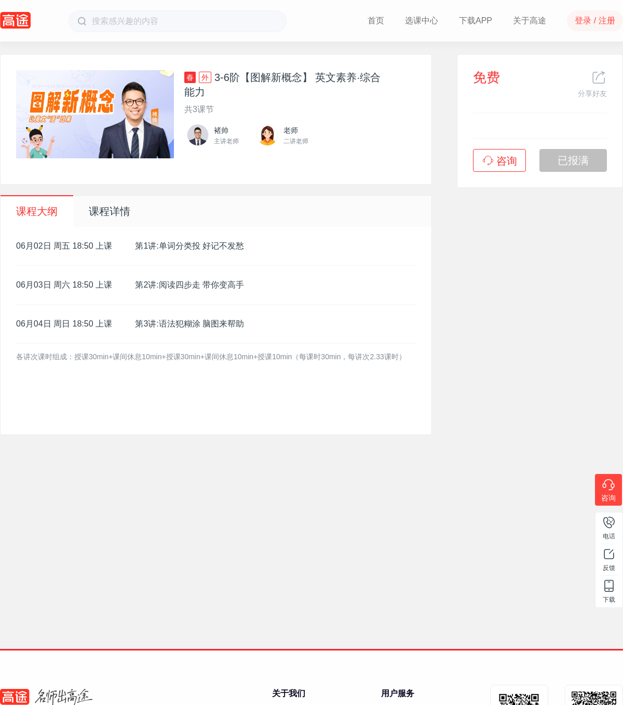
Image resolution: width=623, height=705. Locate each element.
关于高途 (529, 20)
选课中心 (421, 20)
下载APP (475, 20)
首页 (376, 20)
